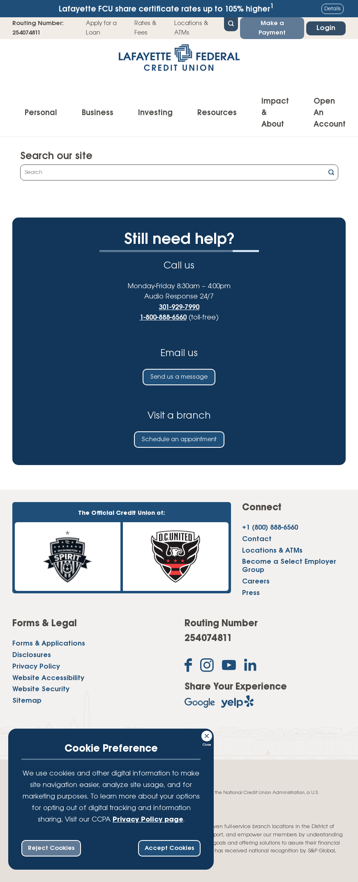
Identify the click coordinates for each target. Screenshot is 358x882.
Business (97, 113)
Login (325, 28)
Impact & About (275, 113)
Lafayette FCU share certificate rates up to (166, 8)
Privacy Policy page (148, 820)
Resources (217, 113)
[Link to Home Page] (179, 60)
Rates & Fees (145, 28)
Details (332, 9)
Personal (41, 113)
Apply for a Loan (101, 28)
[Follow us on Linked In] (250, 666)
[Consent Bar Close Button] (207, 734)
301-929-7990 (179, 307)
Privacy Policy (36, 667)
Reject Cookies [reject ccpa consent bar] (51, 848)
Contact (257, 539)
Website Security (40, 689)
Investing (155, 113)
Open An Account (330, 113)
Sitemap (27, 701)
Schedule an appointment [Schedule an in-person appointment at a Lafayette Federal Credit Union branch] (179, 439)
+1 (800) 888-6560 (270, 528)
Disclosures (31, 655)
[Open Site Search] (231, 23)
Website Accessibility (48, 678)
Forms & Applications (48, 644)
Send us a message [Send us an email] (179, 377)
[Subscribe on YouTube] (229, 667)
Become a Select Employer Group (289, 566)
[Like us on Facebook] (188, 666)
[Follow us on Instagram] (207, 666)
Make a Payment (272, 28)
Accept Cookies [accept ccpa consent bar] (169, 848)
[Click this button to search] (331, 173)
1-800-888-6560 (163, 318)
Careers (256, 582)
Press (251, 593)
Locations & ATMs (191, 28)
